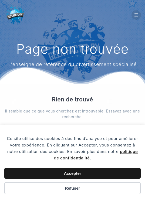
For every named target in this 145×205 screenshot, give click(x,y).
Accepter (72, 173)
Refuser (72, 188)
